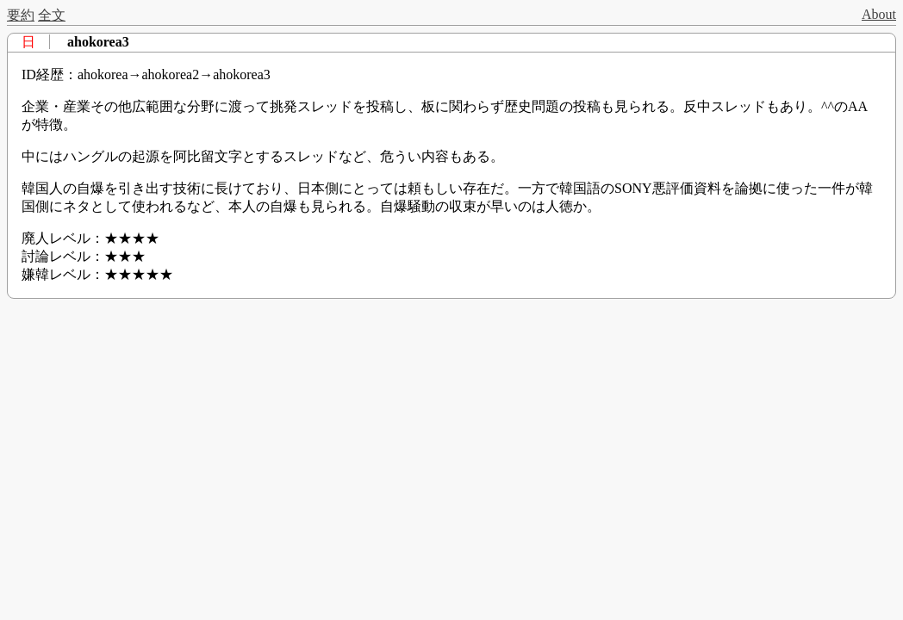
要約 (20, 15)
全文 (51, 15)
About (879, 14)
